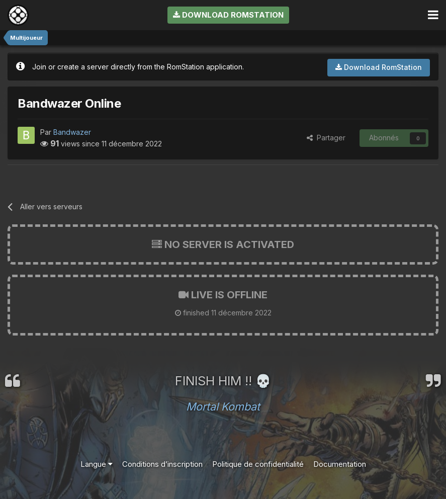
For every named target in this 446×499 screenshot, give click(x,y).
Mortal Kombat (223, 406)
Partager (326, 137)
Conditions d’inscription (162, 464)
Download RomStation (228, 15)
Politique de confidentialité (258, 464)
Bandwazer (72, 132)
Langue (96, 464)
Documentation (339, 464)
